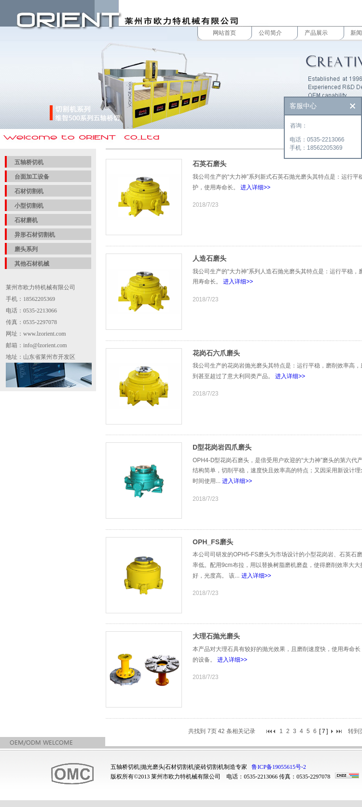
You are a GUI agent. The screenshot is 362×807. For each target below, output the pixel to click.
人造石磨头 (209, 258)
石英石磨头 (209, 164)
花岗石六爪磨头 (216, 353)
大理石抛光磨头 (216, 636)
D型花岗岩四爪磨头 (222, 447)
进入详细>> (255, 187)
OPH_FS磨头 (213, 542)
